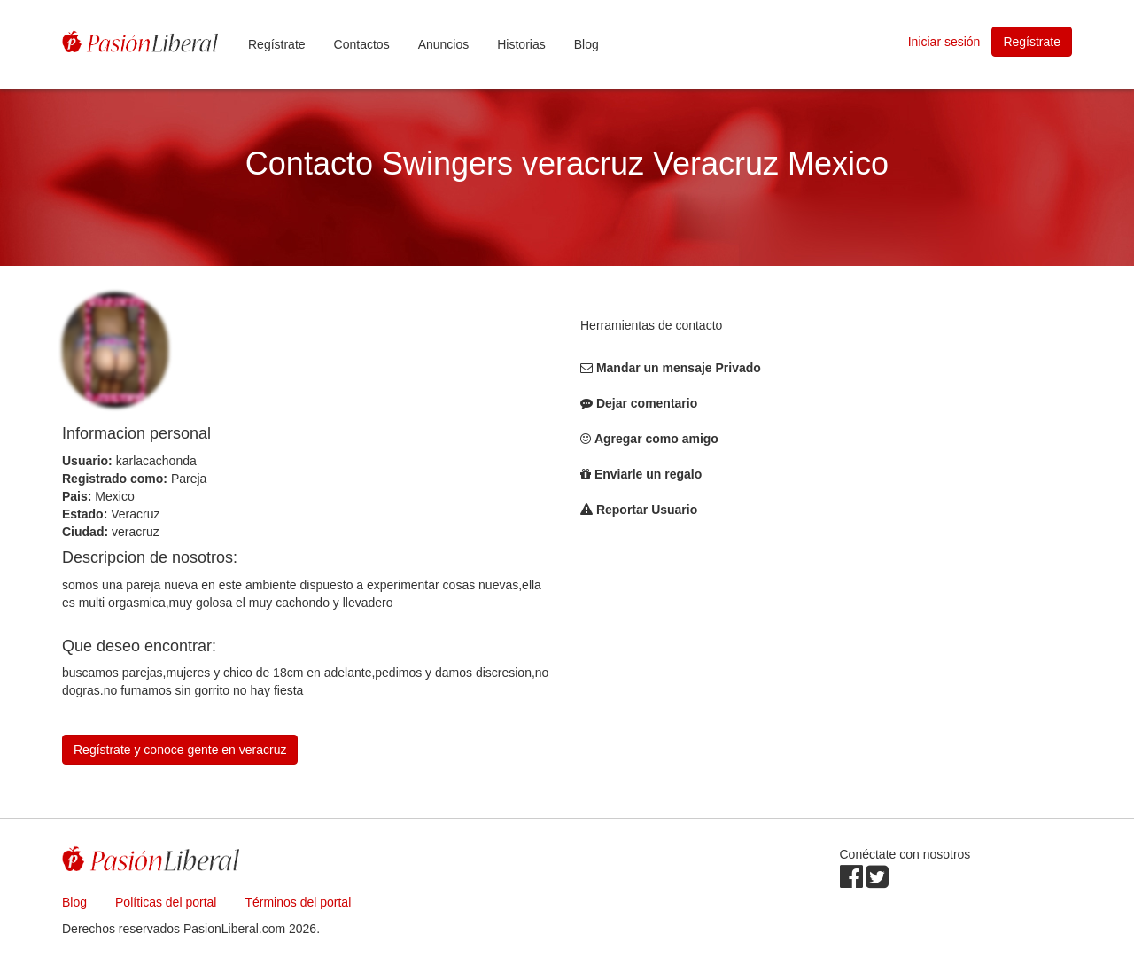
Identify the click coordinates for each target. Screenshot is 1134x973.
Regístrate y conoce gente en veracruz (180, 750)
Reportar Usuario (646, 509)
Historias (521, 44)
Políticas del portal (165, 902)
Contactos (362, 44)
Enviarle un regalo (648, 474)
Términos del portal (298, 902)
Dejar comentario (646, 403)
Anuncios (444, 44)
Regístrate (277, 44)
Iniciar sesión (944, 42)
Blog (586, 44)
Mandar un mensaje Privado (678, 368)
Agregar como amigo (656, 439)
